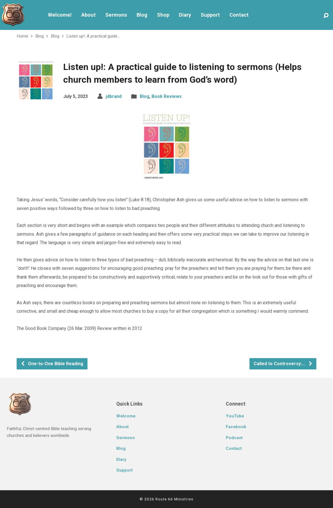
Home (22, 36)
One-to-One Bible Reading (52, 363)
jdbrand (114, 96)
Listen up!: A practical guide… (93, 36)
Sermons (116, 14)
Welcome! (60, 14)
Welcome (125, 416)
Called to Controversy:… (283, 363)
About (88, 14)
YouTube (235, 416)
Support (210, 14)
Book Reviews (167, 96)
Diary (185, 14)
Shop (163, 14)
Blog (142, 14)
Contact (239, 14)
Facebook (236, 426)
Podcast (234, 437)
